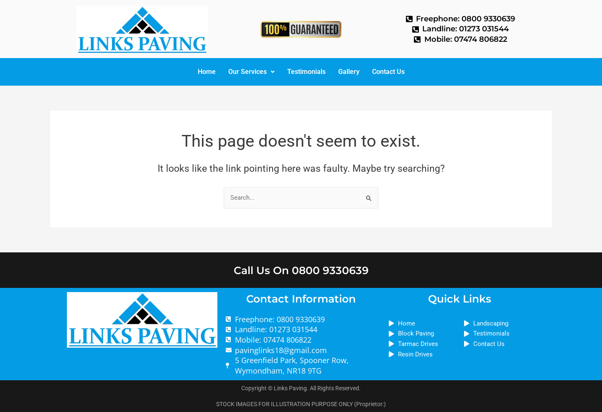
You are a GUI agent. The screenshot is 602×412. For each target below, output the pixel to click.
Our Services (251, 72)
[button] (251, 71)
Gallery (349, 72)
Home (207, 72)
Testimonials (306, 72)
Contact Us (388, 72)
